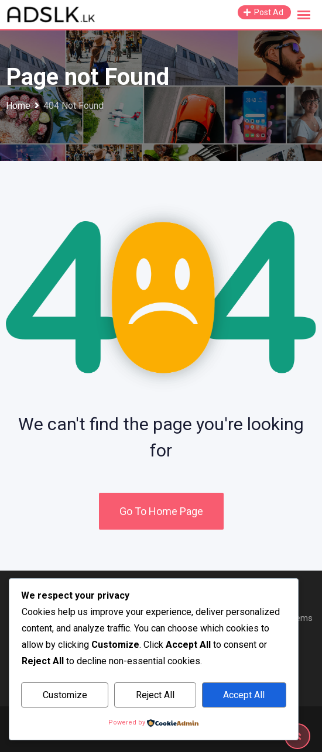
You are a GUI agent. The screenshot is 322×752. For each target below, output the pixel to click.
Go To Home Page (161, 511)
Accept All (244, 695)
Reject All (155, 695)
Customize (65, 695)
